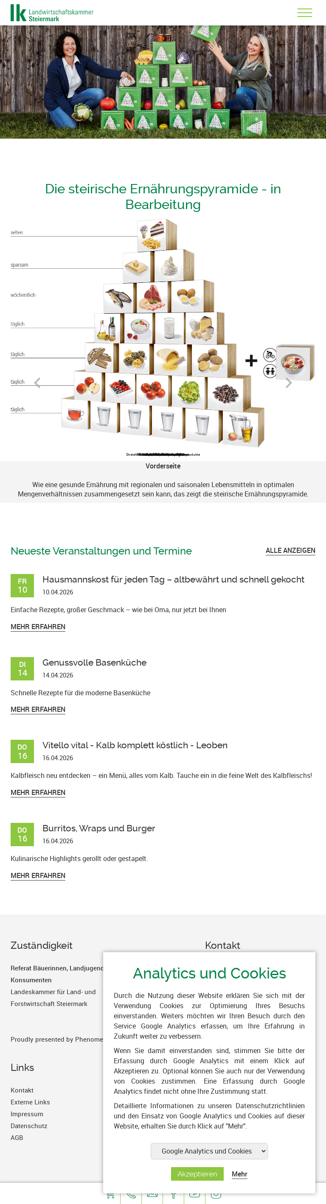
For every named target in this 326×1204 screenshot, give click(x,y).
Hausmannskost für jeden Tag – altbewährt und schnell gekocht (173, 579)
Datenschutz (29, 1125)
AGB (17, 1137)
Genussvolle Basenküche (94, 662)
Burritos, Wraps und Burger (98, 828)
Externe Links (30, 1102)
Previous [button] (37, 386)
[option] (163, 482)
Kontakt (22, 1090)
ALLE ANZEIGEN (290, 550)
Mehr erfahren (38, 626)
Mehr (239, 1174)
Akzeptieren (197, 1174)
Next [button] (289, 386)
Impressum (27, 1113)
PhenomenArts (97, 1039)
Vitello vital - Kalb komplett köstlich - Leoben (135, 745)
